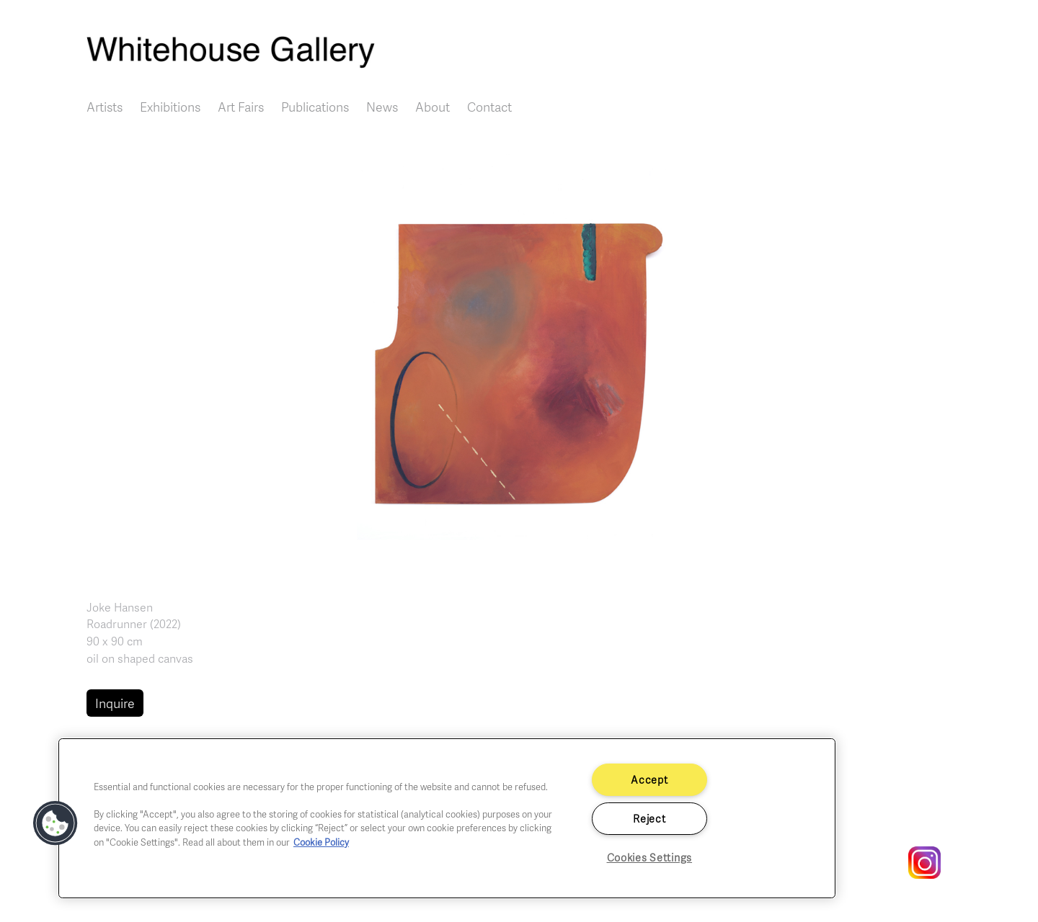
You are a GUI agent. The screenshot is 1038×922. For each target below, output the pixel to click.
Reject (649, 818)
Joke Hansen (119, 607)
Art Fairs (241, 106)
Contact (489, 106)
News (382, 106)
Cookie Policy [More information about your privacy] (321, 842)
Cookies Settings (650, 857)
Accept (649, 779)
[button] (519, 359)
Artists (104, 106)
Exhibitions (170, 106)
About (432, 106)
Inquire (115, 703)
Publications (315, 106)
